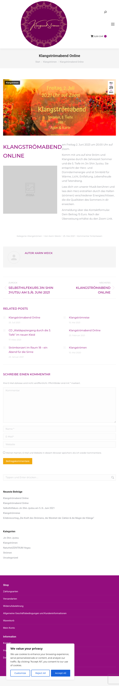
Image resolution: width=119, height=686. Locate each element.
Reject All (40, 673)
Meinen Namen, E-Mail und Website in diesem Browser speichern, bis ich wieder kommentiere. (53, 453)
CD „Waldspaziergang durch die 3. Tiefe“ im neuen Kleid (30, 332)
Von (52, 236)
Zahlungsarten (10, 591)
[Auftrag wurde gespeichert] (4, 317)
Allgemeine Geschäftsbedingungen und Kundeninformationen (34, 613)
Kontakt (7, 643)
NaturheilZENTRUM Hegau (17, 547)
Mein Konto (9, 627)
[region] (40, 662)
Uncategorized (10, 557)
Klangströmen (12, 83)
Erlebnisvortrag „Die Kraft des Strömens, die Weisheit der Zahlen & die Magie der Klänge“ (48, 518)
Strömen (7, 552)
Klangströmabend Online (24, 317)
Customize (20, 673)
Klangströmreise (79, 317)
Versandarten (10, 598)
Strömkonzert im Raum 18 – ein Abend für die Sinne (28, 349)
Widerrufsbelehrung (13, 606)
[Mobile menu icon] (113, 24)
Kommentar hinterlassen (89, 236)
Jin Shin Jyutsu (11, 537)
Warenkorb (8, 620)
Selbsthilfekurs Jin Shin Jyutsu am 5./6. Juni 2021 (29, 508)
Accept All (60, 673)
